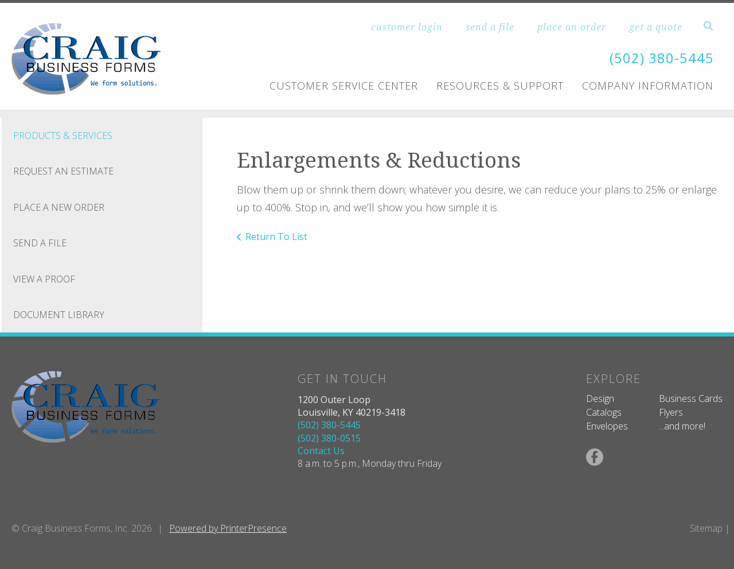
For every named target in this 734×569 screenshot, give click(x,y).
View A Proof (44, 279)
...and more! (682, 426)
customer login (407, 27)
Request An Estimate (63, 171)
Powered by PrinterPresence (228, 528)
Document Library (58, 314)
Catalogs (604, 412)
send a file (490, 27)
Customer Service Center (344, 85)
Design (600, 398)
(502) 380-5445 (662, 58)
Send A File (40, 243)
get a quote (655, 27)
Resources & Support (500, 85)
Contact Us (321, 450)
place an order (571, 27)
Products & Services (62, 135)
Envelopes (607, 426)
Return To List (276, 236)
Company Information (647, 85)
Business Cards (691, 398)
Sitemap (706, 528)
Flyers (671, 412)
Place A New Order (58, 207)
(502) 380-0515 (329, 438)
